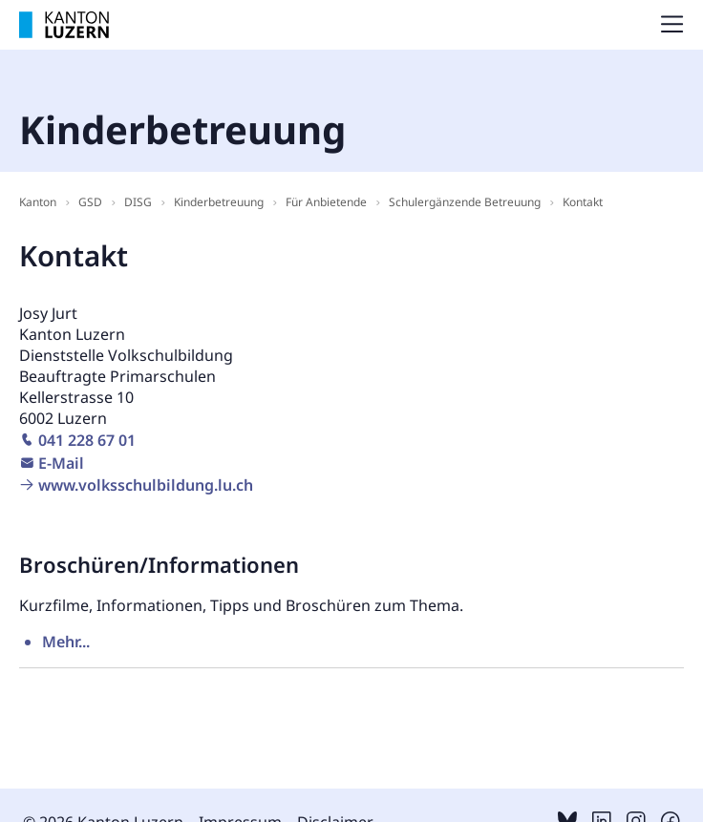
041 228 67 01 (87, 440)
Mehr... (66, 641)
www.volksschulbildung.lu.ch (145, 484)
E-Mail (61, 463)
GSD (90, 202)
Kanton (37, 202)
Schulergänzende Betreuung (465, 202)
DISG (138, 202)
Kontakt (583, 202)
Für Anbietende (326, 202)
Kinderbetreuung (219, 202)
